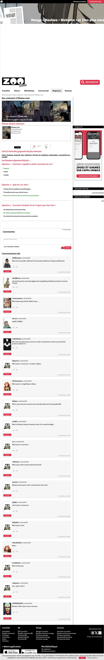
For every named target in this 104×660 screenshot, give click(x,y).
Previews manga (42, 639)
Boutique (68, 91)
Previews (5, 641)
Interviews (6, 637)
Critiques (5, 635)
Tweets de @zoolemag (98, 192)
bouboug (10, 155)
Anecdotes (6, 631)
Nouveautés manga (43, 637)
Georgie (6, 175)
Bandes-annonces (8, 633)
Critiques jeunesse (63, 635)
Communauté (43, 91)
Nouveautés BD (23, 637)
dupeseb (17, 155)
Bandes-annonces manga (45, 633)
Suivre (7, 271)
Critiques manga (42, 635)
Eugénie (6, 168)
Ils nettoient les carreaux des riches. (15, 209)
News (4, 639)
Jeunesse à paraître (64, 631)
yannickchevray (64, 155)
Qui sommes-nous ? (95, 629)
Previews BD (22, 639)
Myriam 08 (36, 155)
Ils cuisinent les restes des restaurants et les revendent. (21, 216)
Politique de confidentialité (94, 637)
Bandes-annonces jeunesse (66, 633)
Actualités (6, 91)
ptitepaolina (53, 155)
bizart (4, 155)
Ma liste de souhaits (48, 651)
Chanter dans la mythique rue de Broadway (17, 189)
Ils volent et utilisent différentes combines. (17, 213)
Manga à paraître (42, 631)
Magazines (57, 91)
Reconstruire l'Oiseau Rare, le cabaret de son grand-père (21, 195)
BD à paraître (22, 631)
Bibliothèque (29, 91)
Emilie (6, 171)
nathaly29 (44, 155)
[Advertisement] (25, 50)
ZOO (102, 201)
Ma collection (46, 649)
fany (22, 155)
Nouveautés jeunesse (64, 637)
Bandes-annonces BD (25, 633)
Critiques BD (22, 635)
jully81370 (28, 155)
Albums (17, 91)
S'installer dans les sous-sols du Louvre (16, 192)
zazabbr (5, 157)
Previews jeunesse (63, 639)
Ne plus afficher (93, 658)
